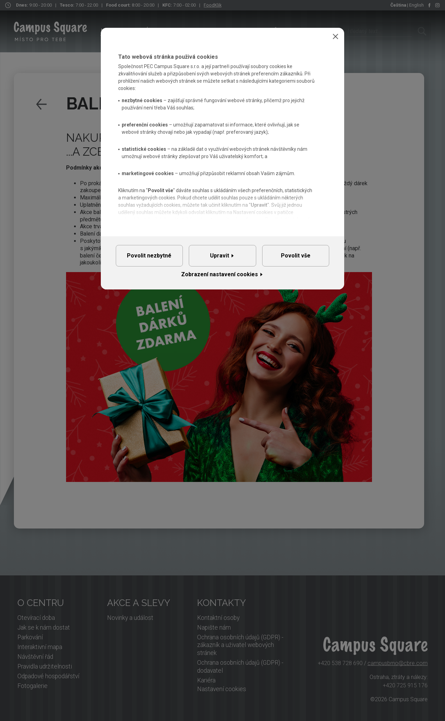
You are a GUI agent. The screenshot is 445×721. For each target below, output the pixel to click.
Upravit (219, 258)
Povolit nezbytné (149, 258)
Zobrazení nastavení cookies (219, 279)
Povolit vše (295, 258)
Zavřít (335, 36)
